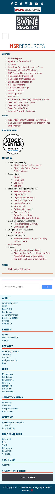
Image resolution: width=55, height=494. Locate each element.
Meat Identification (22, 191)
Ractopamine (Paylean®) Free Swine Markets (28, 99)
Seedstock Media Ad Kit (18, 105)
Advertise (6, 405)
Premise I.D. (13, 96)
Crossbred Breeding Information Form (25, 67)
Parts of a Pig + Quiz (23, 209)
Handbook (7, 385)
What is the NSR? (10, 303)
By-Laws (12, 64)
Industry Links (8, 428)
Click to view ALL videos (19, 269)
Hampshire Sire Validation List (21, 78)
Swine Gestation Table (18, 108)
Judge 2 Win (19, 232)
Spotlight (6, 382)
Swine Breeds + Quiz (23, 215)
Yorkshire (18, 185)
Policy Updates (15, 93)
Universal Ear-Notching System (22, 111)
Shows (5, 334)
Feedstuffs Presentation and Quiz (29, 256)
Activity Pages (14, 244)
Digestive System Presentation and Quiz (32, 253)
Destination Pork (21, 226)
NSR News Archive (16, 84)
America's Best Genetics (13, 422)
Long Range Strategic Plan (20, 81)
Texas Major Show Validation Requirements (28, 119)
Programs (6, 388)
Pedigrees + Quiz (21, 212)
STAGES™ (6, 425)
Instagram (7, 448)
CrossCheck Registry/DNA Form (22, 70)
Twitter (5, 445)
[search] (20, 287)
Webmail (6, 464)
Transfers (6, 354)
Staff (4, 306)
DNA (4, 363)
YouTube (6, 453)
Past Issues (7, 411)
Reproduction (20, 194)
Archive (5, 340)
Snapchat (6, 450)
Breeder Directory (10, 317)
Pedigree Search (9, 360)
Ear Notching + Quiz (23, 200)
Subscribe (6, 402)
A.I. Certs (6, 357)
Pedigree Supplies (16, 90)
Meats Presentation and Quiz (27, 250)
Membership (7, 374)
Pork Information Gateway (26, 223)
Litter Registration (10, 351)
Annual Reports (15, 58)
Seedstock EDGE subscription (21, 102)
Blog (4, 442)
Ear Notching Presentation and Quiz (30, 259)
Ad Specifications (10, 408)
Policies (5, 320)
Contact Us (7, 323)
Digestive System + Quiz (24, 197)
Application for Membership (20, 61)
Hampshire (19, 179)
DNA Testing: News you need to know (25, 73)
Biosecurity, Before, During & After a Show (26, 169)
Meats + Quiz (20, 206)
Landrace (18, 182)
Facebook (6, 439)
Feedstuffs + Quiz (22, 203)
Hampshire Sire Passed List (20, 76)
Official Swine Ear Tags (18, 87)
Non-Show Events (10, 337)
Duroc (16, 177)
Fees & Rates (8, 309)
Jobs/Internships (10, 314)
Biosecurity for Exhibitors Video (28, 165)
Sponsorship (8, 379)
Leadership (7, 312)
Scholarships (8, 391)
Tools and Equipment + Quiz (26, 218)
